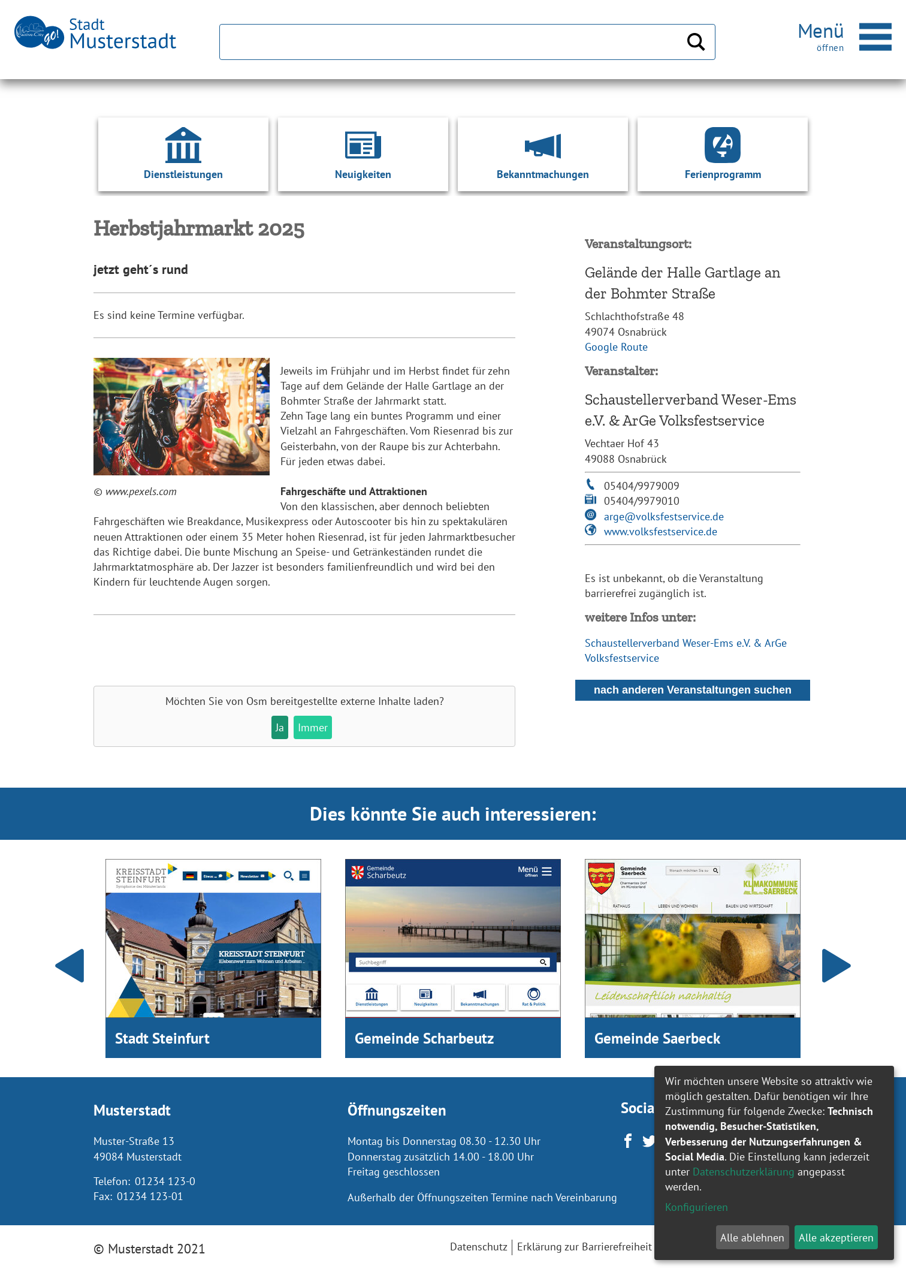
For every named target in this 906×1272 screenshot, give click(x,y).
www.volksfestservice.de (660, 531)
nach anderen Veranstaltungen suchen (693, 690)
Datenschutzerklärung (744, 1171)
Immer (313, 727)
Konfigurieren (696, 1207)
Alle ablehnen (752, 1237)
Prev (69, 965)
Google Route (616, 347)
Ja (280, 727)
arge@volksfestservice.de (664, 516)
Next (836, 965)
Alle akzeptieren (836, 1237)
